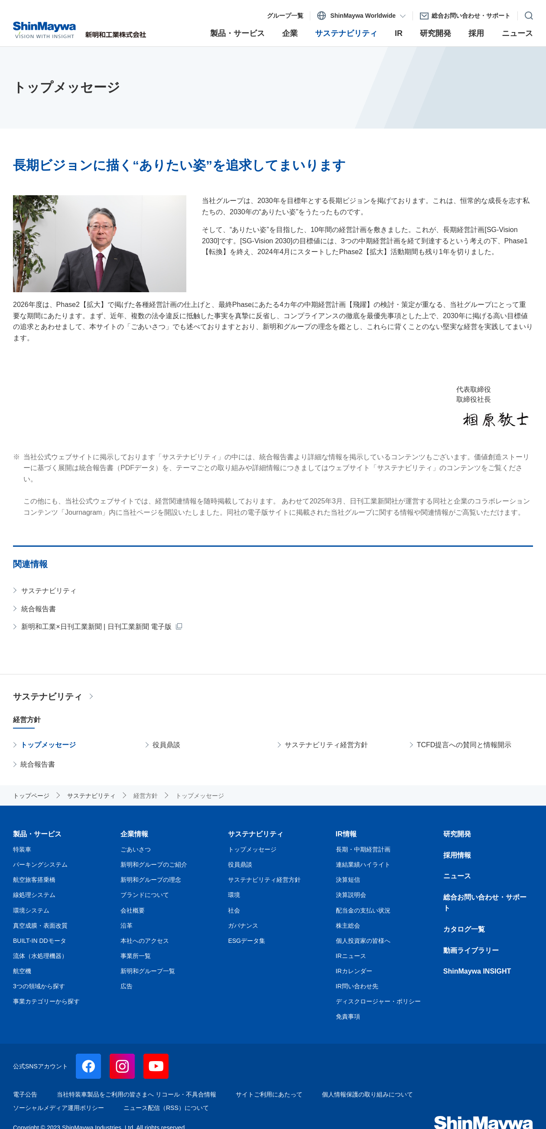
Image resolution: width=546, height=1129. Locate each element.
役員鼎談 (166, 744)
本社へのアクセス (144, 940)
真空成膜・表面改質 (40, 925)
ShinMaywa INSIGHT (477, 971)
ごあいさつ (135, 849)
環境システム (31, 910)
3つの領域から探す (39, 986)
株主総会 (348, 925)
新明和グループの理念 (150, 879)
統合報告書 (38, 609)
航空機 (22, 971)
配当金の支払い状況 (363, 910)
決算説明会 (351, 894)
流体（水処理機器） (40, 955)
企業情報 (134, 834)
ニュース (457, 876)
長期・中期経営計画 (363, 849)
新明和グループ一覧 (147, 971)
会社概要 (132, 910)
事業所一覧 (135, 955)
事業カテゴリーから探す (46, 1001)
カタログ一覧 (464, 929)
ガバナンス (243, 925)
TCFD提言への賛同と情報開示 (464, 744)
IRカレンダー (354, 971)
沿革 (126, 925)
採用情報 (457, 855)
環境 (234, 894)
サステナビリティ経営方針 (326, 744)
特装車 (22, 849)
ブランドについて (144, 894)
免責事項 (348, 1016)
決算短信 (348, 879)
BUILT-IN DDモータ (39, 940)
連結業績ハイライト (363, 864)
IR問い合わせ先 (357, 986)
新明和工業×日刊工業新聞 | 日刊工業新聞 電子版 (96, 626)
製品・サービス (37, 834)
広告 (126, 986)
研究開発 (457, 834)
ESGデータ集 (246, 940)
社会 (234, 910)
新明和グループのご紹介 (153, 864)
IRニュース (351, 955)
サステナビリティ (49, 590)
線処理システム (34, 894)
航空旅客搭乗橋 (34, 879)
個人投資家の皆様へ (363, 940)
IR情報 (346, 834)
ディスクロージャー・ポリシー (378, 1001)
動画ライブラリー (471, 950)
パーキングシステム (40, 864)
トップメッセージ (48, 744)
